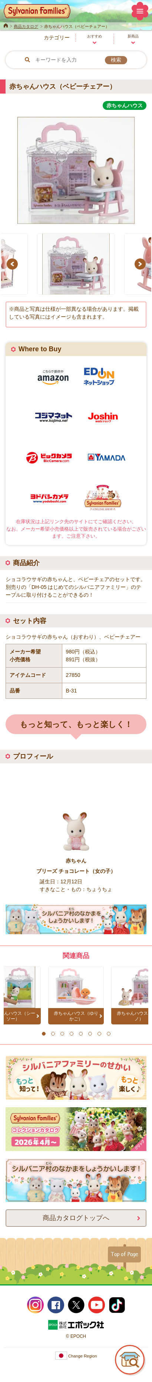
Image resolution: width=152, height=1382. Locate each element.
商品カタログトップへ (76, 1217)
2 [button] (52, 1034)
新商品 (133, 36)
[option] (76, 167)
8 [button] (108, 1034)
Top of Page (124, 1254)
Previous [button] (13, 264)
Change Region (76, 1356)
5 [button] (80, 1034)
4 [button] (71, 1034)
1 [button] (43, 1034)
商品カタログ (26, 26)
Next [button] (141, 264)
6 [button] (89, 1034)
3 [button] (62, 1034)
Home (6, 25)
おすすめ (94, 36)
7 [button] (99, 1034)
